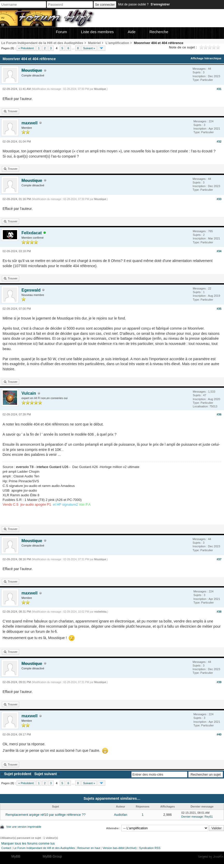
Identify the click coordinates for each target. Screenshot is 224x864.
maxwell (29, 123)
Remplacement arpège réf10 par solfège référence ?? (45, 815)
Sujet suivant (45, 774)
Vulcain (28, 393)
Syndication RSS (149, 847)
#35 (219, 308)
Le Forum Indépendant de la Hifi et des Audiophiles (42, 43)
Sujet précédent (17, 774)
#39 (219, 682)
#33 (219, 199)
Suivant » (89, 48)
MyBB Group (52, 856)
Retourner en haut (88, 847)
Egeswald (31, 290)
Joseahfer (218, 856)
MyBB (15, 856)
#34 (219, 251)
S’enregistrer (160, 4)
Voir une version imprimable (23, 826)
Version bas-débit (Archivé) (119, 847)
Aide (132, 32)
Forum (61, 32)
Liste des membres (97, 32)
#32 (219, 141)
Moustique (100, 89)
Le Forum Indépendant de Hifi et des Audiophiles (44, 847)
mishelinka (100, 611)
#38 (219, 611)
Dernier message (192, 816)
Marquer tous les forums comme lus (28, 843)
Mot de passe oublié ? (133, 4)
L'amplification (117, 43)
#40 (219, 734)
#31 (219, 88)
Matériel (94, 43)
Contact (6, 847)
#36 (219, 414)
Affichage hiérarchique (206, 58)
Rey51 (209, 816)
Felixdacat (31, 233)
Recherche (159, 32)
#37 (219, 559)
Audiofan (120, 815)
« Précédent (26, 48)
